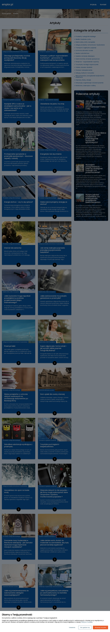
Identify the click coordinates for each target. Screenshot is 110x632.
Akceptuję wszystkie (100, 627)
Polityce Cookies (86, 622)
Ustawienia (72, 627)
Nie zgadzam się (85, 627)
